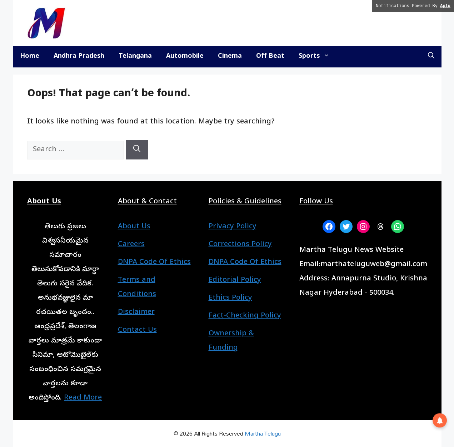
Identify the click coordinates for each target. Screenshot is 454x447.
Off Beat (270, 56)
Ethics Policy (230, 298)
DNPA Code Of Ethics (154, 263)
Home (29, 56)
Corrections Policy (240, 245)
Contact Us (137, 330)
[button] (431, 56)
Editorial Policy (235, 280)
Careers (131, 245)
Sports (318, 56)
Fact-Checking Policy (245, 316)
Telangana (135, 56)
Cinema (230, 56)
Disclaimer (136, 313)
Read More (83, 398)
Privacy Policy (232, 227)
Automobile (185, 56)
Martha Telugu (263, 433)
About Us (134, 227)
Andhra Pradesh (79, 56)
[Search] (137, 149)
